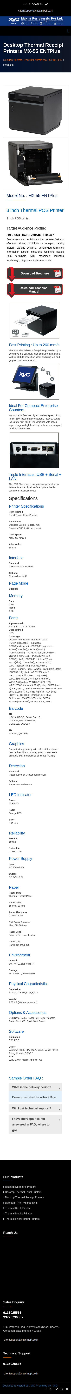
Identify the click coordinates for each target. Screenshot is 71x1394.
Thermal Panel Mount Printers (22, 1219)
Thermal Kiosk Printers (18, 1208)
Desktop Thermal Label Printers (23, 1192)
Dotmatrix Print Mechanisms (21, 1202)
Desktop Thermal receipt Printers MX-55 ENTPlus (32, 60)
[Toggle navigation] (68, 30)
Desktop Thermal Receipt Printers (24, 1197)
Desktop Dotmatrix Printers (20, 1186)
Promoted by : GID (47, 1385)
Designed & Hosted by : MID (18, 1385)
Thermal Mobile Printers (19, 1213)
